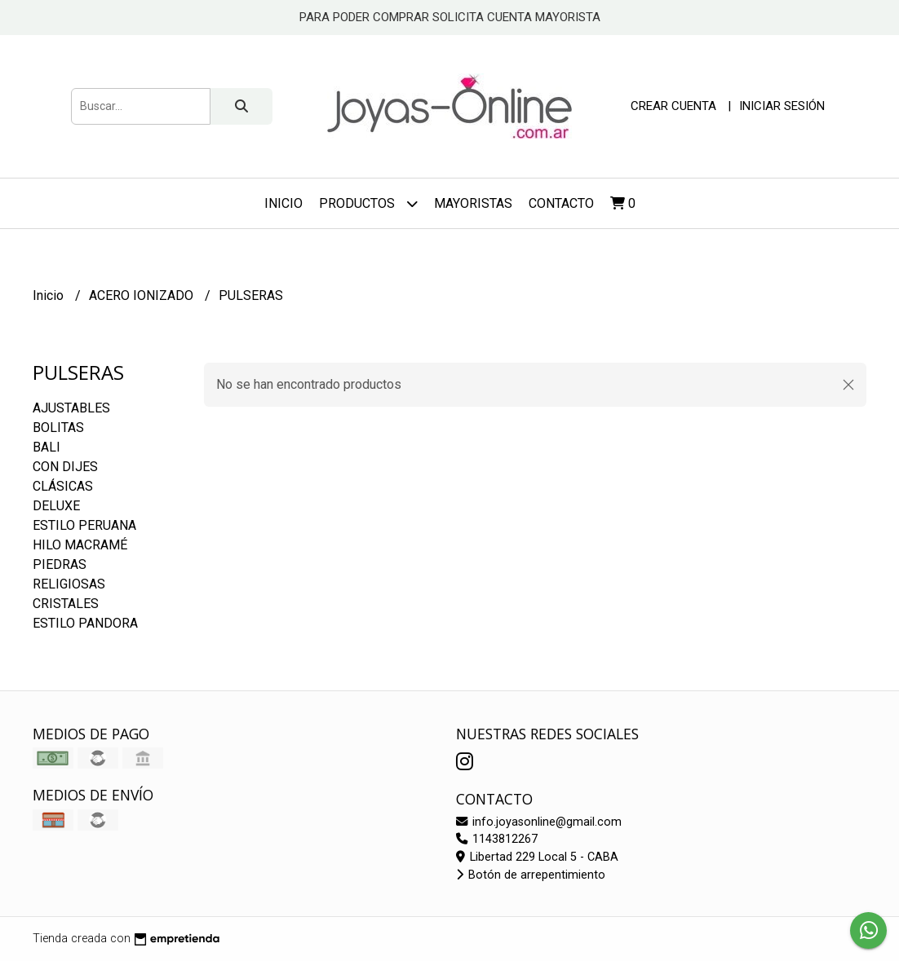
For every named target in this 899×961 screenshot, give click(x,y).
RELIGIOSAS (69, 584)
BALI (46, 447)
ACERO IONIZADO (143, 295)
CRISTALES (66, 603)
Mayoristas (473, 203)
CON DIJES (65, 466)
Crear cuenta (673, 106)
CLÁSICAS (63, 486)
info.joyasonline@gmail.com (539, 822)
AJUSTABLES (71, 408)
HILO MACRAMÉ (80, 545)
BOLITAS (58, 427)
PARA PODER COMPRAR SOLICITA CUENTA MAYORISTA (449, 17)
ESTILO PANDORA (85, 623)
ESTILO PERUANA (84, 525)
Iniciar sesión (782, 106)
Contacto (561, 203)
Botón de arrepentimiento (530, 875)
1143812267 (497, 839)
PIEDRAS (59, 564)
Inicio (283, 203)
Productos (368, 203)
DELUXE (56, 506)
